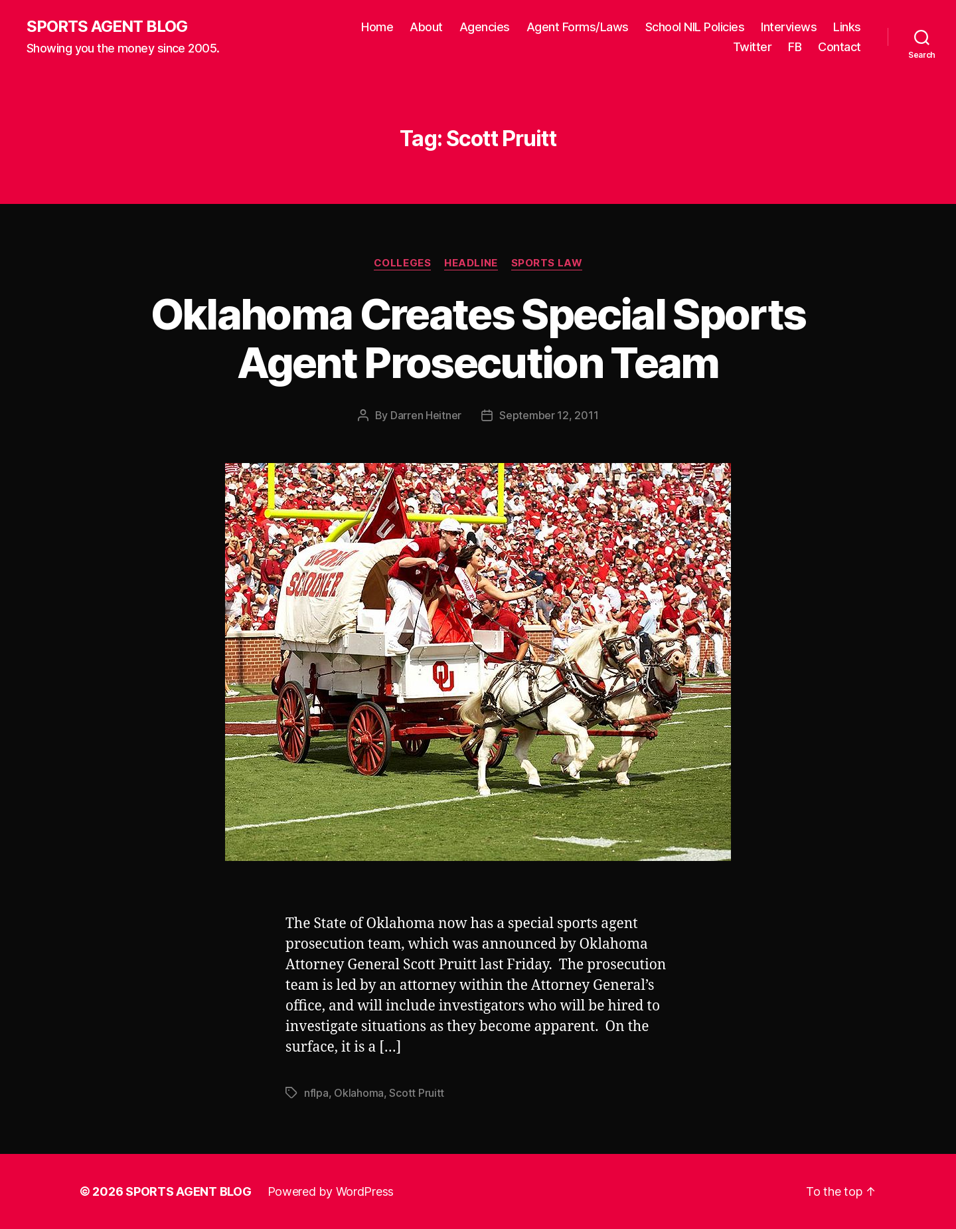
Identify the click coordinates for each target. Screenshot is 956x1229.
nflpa (316, 1092)
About (426, 27)
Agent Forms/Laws (577, 27)
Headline (470, 263)
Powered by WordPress (331, 1191)
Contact (839, 47)
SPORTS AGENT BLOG (107, 27)
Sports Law (547, 263)
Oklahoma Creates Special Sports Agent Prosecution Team (478, 338)
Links (847, 27)
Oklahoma (359, 1092)
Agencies (484, 27)
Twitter (752, 47)
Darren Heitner (425, 415)
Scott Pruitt (416, 1092)
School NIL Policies (695, 27)
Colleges (402, 263)
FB (794, 47)
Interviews (789, 27)
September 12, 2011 (548, 415)
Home (377, 27)
